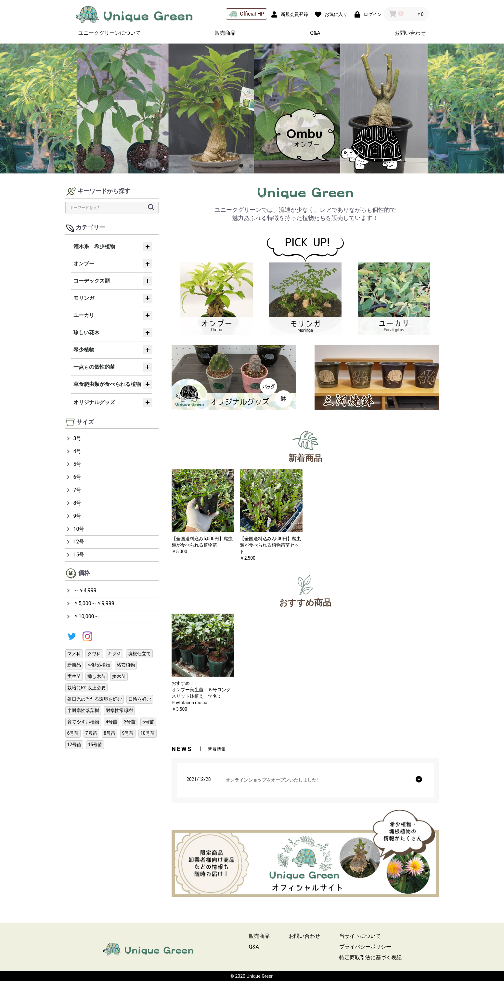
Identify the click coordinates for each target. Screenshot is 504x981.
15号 (78, 555)
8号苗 (109, 733)
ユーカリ (83, 315)
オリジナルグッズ (94, 402)
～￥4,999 (85, 590)
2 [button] (252, 167)
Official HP (246, 14)
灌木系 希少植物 (94, 246)
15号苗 (95, 744)
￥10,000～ (86, 616)
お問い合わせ (410, 33)
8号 (77, 503)
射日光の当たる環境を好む (94, 699)
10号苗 (147, 733)
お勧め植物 (98, 665)
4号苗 (111, 721)
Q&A (315, 33)
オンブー (83, 264)
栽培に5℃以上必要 (86, 687)
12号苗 (74, 744)
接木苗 (119, 676)
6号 (77, 477)
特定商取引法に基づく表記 (370, 957)
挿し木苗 (96, 676)
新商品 (74, 665)
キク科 (114, 653)
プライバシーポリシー (365, 947)
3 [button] (262, 167)
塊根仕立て (139, 653)
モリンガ (83, 298)
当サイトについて (360, 936)
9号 (77, 516)
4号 (77, 451)
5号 (77, 464)
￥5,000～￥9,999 (93, 603)
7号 (77, 490)
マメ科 (74, 653)
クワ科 (94, 653)
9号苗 (128, 733)
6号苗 (73, 733)
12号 (78, 542)
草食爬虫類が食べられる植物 (107, 384)
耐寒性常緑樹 (119, 710)
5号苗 (148, 721)
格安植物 (126, 665)
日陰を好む (139, 699)
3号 (77, 438)
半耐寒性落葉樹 (83, 710)
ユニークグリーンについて (109, 33)
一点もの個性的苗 (94, 367)
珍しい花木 (86, 332)
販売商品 (225, 33)
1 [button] (242, 167)
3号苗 (130, 721)
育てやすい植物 (83, 721)
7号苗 (91, 733)
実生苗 (74, 676)
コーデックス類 (91, 281)
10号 (78, 529)
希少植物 (83, 350)
